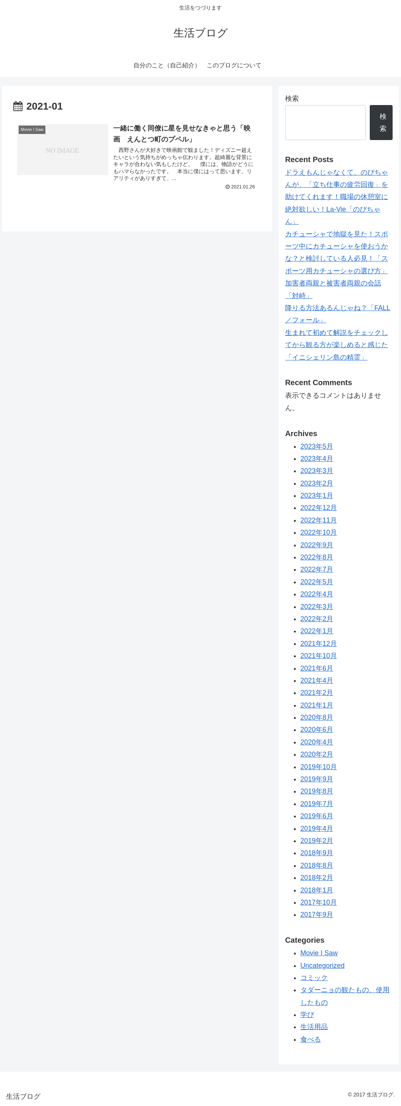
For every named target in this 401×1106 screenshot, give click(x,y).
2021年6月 (316, 668)
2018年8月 (316, 865)
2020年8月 (316, 717)
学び (307, 1014)
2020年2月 (316, 754)
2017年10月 (318, 902)
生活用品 (314, 1027)
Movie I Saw (319, 953)
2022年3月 (316, 606)
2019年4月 (316, 828)
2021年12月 (318, 643)
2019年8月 (316, 791)
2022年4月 (316, 594)
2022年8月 (316, 557)
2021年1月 (316, 705)
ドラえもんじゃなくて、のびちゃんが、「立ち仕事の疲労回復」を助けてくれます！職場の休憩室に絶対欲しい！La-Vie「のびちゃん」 (336, 197)
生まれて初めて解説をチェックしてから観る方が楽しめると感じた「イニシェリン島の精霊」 (336, 345)
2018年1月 (316, 890)
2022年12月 (318, 508)
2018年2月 (316, 877)
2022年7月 (316, 569)
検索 (292, 98)
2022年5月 (316, 582)
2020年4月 (316, 742)
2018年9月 (316, 853)
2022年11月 (318, 520)
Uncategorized (322, 965)
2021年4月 (316, 680)
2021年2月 (316, 692)
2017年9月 (316, 914)
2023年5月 (316, 446)
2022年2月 (316, 619)
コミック (314, 978)
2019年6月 (316, 816)
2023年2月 (316, 483)
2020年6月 (316, 729)
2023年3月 (316, 471)
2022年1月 (316, 631)
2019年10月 (318, 767)
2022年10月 (318, 532)
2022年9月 (316, 545)
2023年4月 (316, 458)
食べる (310, 1039)
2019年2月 (316, 841)
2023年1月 (316, 495)
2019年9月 (316, 779)
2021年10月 (318, 656)
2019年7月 (316, 804)
